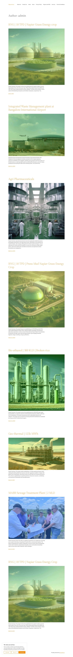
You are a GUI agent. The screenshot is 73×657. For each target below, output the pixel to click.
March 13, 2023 (11, 166)
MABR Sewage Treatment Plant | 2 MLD (31, 492)
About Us (19, 4)
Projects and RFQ (46, 4)
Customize (7, 652)
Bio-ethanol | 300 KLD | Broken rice (29, 350)
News (33, 4)
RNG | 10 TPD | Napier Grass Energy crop (32, 24)
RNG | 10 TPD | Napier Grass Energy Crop (32, 562)
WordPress (62, 652)
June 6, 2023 (11, 93)
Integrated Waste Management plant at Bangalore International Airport (31, 108)
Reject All (14, 652)
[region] (14, 649)
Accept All (22, 652)
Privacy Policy (39, 4)
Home (29, 4)
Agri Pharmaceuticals (21, 179)
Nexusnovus (11, 4)
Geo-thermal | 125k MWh (23, 433)
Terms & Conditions (61, 4)
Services (53, 4)
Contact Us (24, 4)
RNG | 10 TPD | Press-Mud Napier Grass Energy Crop (36, 265)
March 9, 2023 (11, 480)
